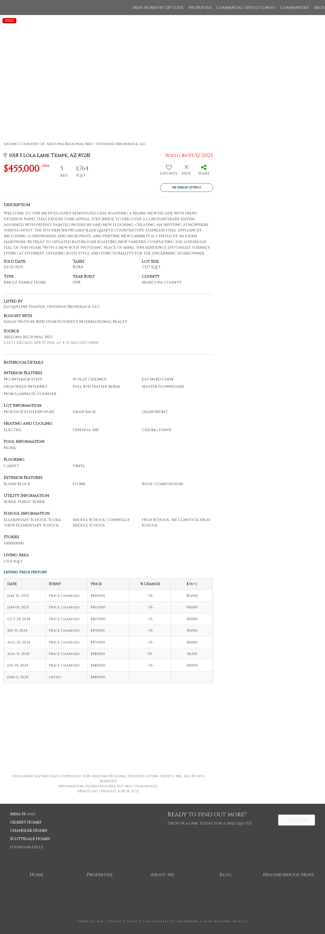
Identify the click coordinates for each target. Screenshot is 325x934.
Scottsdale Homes (30, 839)
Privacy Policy (125, 921)
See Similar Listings (186, 187)
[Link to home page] (6, 7)
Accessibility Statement (173, 921)
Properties (200, 7)
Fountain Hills (26, 847)
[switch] (169, 171)
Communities (294, 7)
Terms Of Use (90, 921)
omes (23, 814)
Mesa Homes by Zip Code (158, 7)
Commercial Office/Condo (245, 7)
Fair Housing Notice (225, 921)
